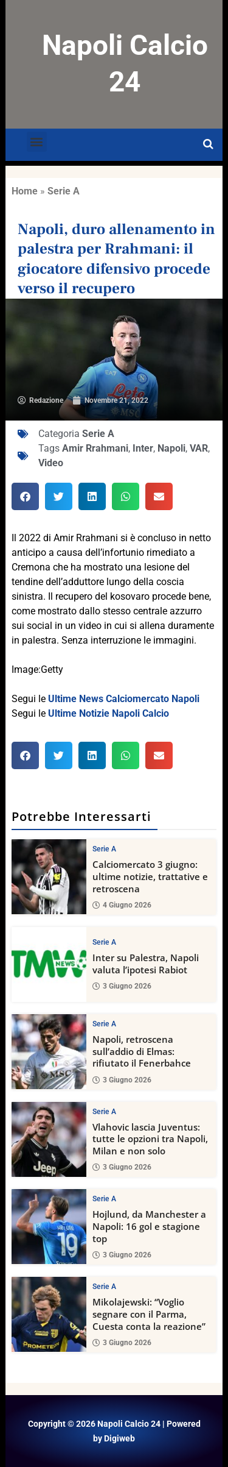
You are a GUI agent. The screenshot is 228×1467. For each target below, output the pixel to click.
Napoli (171, 448)
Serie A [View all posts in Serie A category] (104, 849)
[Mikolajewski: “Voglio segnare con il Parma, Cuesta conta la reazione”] (49, 1314)
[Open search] (208, 144)
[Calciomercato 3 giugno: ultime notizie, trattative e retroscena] (49, 876)
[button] (37, 142)
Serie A (63, 191)
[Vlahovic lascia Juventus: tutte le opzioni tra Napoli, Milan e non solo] (49, 1138)
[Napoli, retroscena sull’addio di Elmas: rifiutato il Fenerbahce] (49, 1051)
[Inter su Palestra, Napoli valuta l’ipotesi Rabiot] (49, 963)
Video (50, 463)
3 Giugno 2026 (121, 986)
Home (25, 191)
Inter (143, 448)
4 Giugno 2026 (121, 904)
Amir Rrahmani (95, 448)
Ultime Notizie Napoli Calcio (108, 713)
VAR (199, 448)
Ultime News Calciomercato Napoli (123, 699)
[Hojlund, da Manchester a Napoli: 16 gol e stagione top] (49, 1226)
